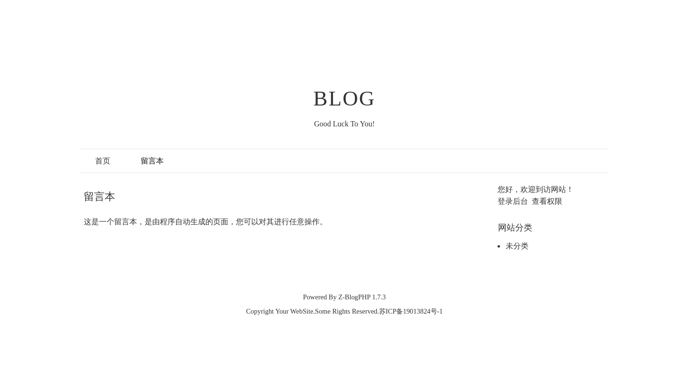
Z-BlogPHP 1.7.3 (362, 297)
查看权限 (547, 201)
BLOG (344, 98)
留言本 (152, 161)
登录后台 (513, 201)
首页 (102, 161)
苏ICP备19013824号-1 (411, 311)
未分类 (517, 246)
